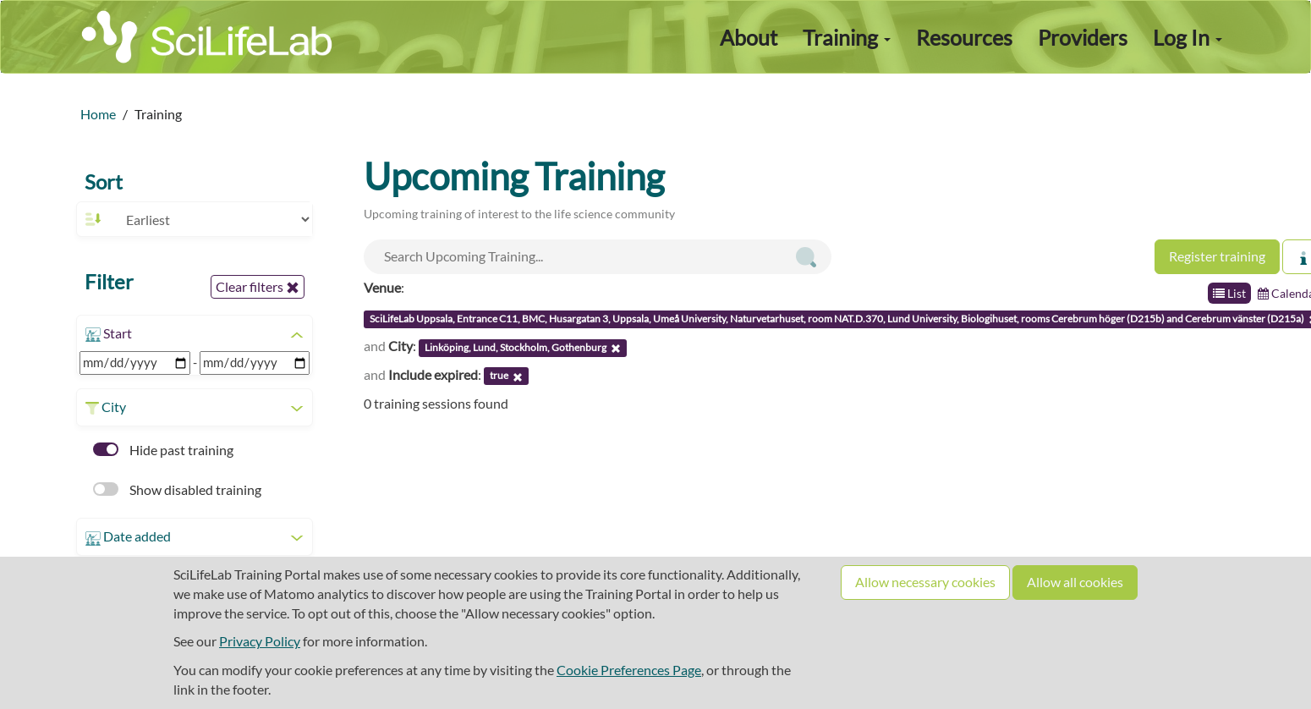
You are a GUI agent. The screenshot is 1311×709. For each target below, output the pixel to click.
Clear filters (257, 286)
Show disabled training (177, 489)
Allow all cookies (1075, 582)
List (1229, 293)
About (748, 37)
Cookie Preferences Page (629, 670)
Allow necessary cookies (925, 582)
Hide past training (163, 450)
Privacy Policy (259, 641)
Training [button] (847, 37)
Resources (964, 37)
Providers (1082, 37)
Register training (1217, 256)
